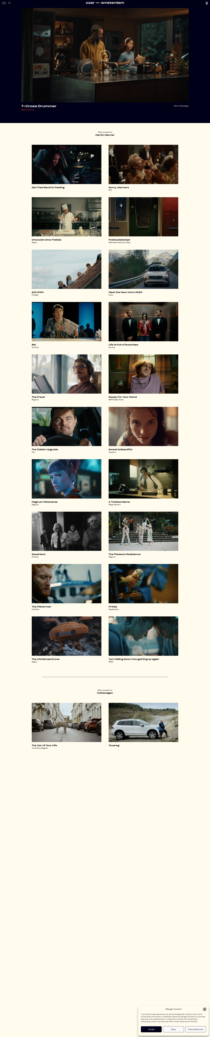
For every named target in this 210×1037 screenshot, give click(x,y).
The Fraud (38, 397)
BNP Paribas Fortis (116, 400)
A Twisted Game (119, 502)
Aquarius (112, 452)
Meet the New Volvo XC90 (125, 292)
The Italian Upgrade (45, 450)
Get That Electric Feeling (48, 188)
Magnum (35, 400)
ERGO (111, 662)
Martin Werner (27, 110)
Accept (151, 1029)
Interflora (35, 609)
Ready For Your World (123, 397)
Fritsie (113, 607)
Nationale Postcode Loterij (119, 242)
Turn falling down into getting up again (134, 659)
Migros (34, 242)
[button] (204, 1009)
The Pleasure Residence (125, 554)
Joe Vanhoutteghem (40, 748)
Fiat (33, 452)
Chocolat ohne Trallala (46, 240)
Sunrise (112, 347)
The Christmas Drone (46, 659)
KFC (110, 190)
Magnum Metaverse (45, 502)
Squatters (38, 554)
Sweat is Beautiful (120, 450)
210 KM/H (38, 292)
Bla (34, 345)
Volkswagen (184, 106)
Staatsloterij (114, 609)
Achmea (35, 347)
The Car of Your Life (44, 746)
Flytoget (35, 295)
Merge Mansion (115, 505)
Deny (173, 1029)
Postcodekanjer (119, 240)
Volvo (111, 295)
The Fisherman (41, 607)
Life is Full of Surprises (123, 345)
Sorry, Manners (119, 188)
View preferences (195, 1029)
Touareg (114, 746)
